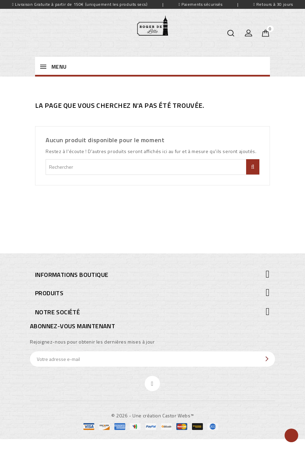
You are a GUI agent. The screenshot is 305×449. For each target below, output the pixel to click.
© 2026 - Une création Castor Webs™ (152, 415)
